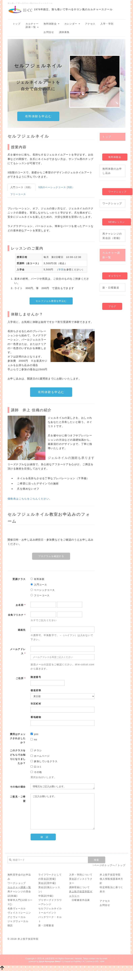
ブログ (112, 306)
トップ (16, 23)
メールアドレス (18, 651)
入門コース (39, 584)
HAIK (102, 961)
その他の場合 (18, 786)
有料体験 (37, 579)
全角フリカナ (17, 615)
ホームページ (40, 756)
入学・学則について (81, 874)
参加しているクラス (44, 761)
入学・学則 (106, 23)
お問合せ (49, 32)
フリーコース (18, 194)
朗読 (10, 925)
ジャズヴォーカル (18, 921)
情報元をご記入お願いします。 (63, 786)
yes (34, 734)
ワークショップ (117, 191)
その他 (36, 772)
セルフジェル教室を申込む (51, 301)
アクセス (90, 23)
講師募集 (64, 32)
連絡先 (22, 630)
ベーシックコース (43, 590)
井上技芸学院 (48, 958)
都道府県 (36, 690)
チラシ (36, 750)
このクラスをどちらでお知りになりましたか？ (18, 757)
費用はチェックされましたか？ (18, 738)
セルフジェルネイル (50, 908)
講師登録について (79, 887)
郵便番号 (36, 677)
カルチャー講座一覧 (32, 25)
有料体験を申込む (38, 116)
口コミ (36, 766)
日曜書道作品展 (81, 900)
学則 (61, 269)
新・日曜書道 (110, 287)
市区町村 (36, 703)
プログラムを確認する (51, 556)
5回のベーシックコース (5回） (56, 187)
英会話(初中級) (47, 883)
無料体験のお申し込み (112, 171)
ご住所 (21, 678)
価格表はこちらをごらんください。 (30, 498)
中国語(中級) (45, 895)
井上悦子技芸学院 (110, 874)
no (34, 739)
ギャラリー (114, 276)
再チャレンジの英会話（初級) (112, 235)
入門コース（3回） (21, 187)
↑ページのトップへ (104, 865)
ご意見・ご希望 (18, 798)
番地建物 (36, 717)
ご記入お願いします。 (63, 811)
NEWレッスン (116, 222)
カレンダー (72, 23)
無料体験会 (51, 23)
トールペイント (47, 912)
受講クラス (19, 579)
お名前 (21, 605)
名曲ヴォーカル (17, 908)
